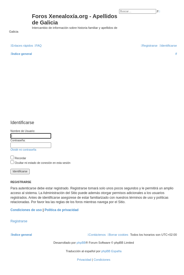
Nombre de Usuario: (22, 131)
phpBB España (111, 251)
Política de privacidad (61, 210)
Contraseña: (17, 140)
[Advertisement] (93, 90)
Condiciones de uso (26, 210)
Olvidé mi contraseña (23, 149)
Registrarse (18, 221)
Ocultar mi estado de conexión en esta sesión (40, 162)
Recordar (18, 158)
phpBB (81, 242)
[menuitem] (38, 45)
